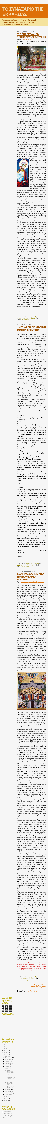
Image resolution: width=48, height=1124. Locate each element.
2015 (5, 1050)
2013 (5, 1054)
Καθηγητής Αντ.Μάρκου (8, 1112)
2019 (5, 1044)
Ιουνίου (7, 1066)
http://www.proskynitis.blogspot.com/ (32, 582)
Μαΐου (7, 1068)
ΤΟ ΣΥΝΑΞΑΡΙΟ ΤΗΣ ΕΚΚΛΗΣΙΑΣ (22, 12)
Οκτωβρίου (8, 1061)
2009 (5, 1100)
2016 (5, 1048)
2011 (5, 1096)
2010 (5, 1098)
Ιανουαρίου (8, 1094)
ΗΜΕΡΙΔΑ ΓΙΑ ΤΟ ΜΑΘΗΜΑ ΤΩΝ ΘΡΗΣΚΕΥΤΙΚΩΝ (31, 328)
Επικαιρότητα (25, 319)
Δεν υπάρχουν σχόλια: (29, 318)
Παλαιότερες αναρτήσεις (38, 987)
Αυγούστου (8, 1063)
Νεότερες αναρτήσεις (24, 985)
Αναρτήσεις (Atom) (32, 991)
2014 (5, 1052)
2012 (5, 1056)
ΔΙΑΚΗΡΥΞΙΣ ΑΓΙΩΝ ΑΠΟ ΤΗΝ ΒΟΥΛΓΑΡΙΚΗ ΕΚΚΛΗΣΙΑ (30, 576)
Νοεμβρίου (8, 1059)
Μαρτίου (7, 1091)
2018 (5, 1046)
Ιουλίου (7, 1064)
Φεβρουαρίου (9, 1093)
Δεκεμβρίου (8, 1057)
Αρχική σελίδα (39, 985)
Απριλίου (8, 1089)
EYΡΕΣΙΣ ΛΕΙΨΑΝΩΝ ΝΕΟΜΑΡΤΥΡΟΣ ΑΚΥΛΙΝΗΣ (31, 35)
